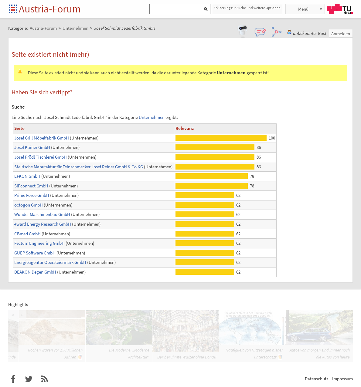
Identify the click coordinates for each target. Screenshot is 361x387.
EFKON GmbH (27, 176)
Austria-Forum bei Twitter (29, 379)
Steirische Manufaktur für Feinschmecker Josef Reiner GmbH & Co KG (78, 167)
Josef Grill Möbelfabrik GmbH (41, 138)
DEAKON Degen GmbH (35, 272)
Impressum (342, 379)
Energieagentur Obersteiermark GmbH (50, 262)
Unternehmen (152, 117)
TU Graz (340, 9)
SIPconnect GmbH (31, 186)
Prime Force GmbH (31, 195)
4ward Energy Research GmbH (42, 224)
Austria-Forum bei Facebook (13, 379)
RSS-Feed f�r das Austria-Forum (44, 379)
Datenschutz (316, 379)
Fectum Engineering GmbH (39, 243)
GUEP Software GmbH (35, 253)
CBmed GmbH (27, 234)
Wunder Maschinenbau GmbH (42, 214)
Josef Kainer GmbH (32, 147)
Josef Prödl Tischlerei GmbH (40, 157)
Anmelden (340, 33)
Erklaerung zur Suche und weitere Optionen (247, 7)
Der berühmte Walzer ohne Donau (186, 357)
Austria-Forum (50, 8)
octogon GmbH (28, 205)
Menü (303, 9)
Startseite (13, 9)
